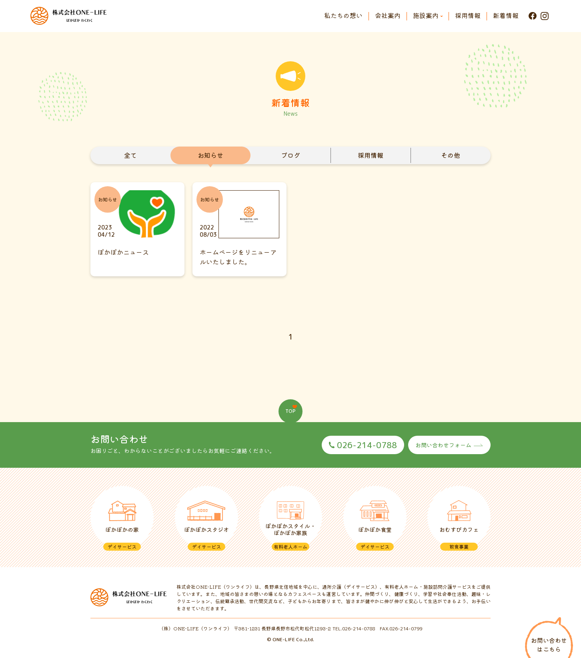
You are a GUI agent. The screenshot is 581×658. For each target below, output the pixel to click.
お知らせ (210, 155)
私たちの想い (343, 15)
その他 (450, 155)
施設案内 (426, 15)
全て (130, 155)
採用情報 (468, 15)
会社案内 (388, 15)
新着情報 (506, 15)
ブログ (290, 155)
